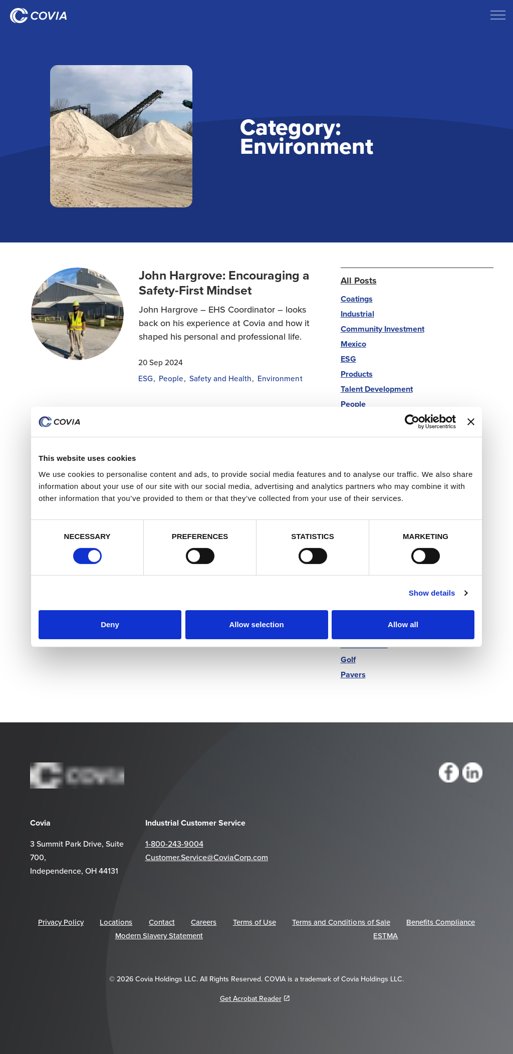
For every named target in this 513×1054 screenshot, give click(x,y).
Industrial (357, 314)
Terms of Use (254, 922)
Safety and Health (220, 378)
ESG (145, 378)
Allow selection (256, 624)
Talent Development (377, 389)
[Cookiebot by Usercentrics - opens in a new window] (412, 421)
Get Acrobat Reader (255, 998)
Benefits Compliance (440, 922)
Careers (203, 922)
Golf (348, 659)
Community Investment (382, 329)
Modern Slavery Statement (159, 935)
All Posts (359, 280)
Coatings (357, 299)
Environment (280, 378)
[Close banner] (470, 421)
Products (357, 374)
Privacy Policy (61, 922)
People (171, 378)
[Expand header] (498, 15)
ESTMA (385, 935)
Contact (162, 922)
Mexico (353, 344)
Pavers (353, 674)
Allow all (403, 624)
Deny (110, 624)
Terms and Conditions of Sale (341, 922)
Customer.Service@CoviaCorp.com (206, 857)
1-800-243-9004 (174, 843)
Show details (432, 593)
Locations (116, 922)
